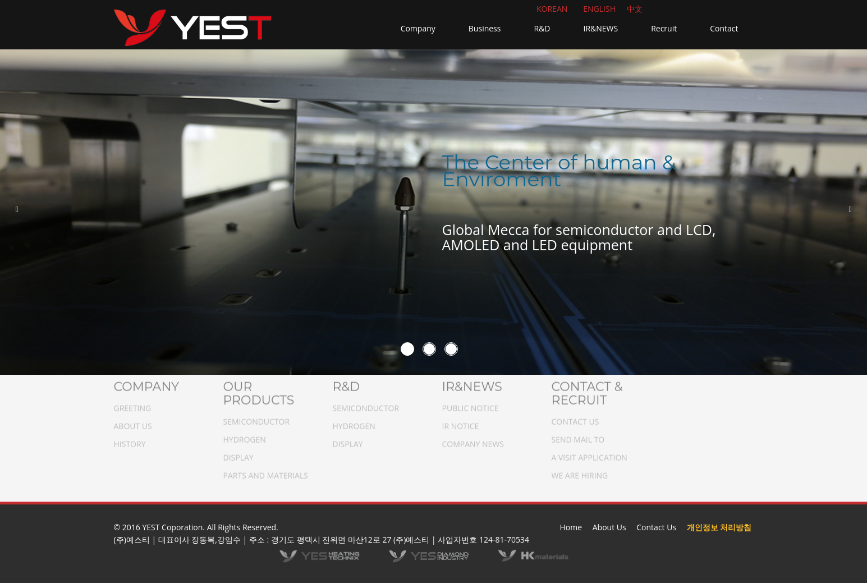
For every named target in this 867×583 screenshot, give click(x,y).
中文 (635, 8)
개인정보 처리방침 (719, 527)
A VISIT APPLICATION (589, 453)
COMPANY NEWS (473, 440)
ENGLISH (599, 8)
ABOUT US (133, 422)
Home (571, 527)
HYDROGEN (244, 435)
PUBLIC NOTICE (470, 404)
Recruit (664, 28)
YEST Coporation (172, 527)
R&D (542, 28)
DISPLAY (238, 453)
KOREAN (551, 8)
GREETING (133, 404)
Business (485, 28)
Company (418, 28)
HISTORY (130, 440)
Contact (724, 28)
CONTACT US (575, 417)
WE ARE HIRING (580, 471)
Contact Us (656, 527)
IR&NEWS (600, 28)
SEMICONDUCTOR (256, 417)
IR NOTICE (460, 422)
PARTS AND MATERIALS (265, 471)
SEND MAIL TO (578, 435)
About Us (609, 527)
